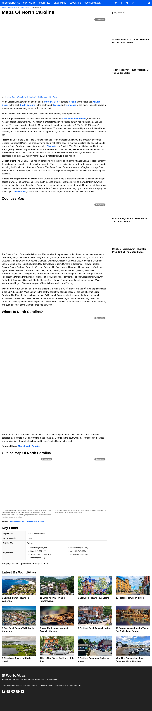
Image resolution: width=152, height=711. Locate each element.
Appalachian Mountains (74, 119)
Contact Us (11, 685)
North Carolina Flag (17, 521)
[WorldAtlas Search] (149, 3)
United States (51, 102)
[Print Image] (99, 19)
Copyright (26, 685)
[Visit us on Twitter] (13, 691)
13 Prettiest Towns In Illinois (130, 598)
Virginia (73, 102)
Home (4, 685)
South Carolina (27, 105)
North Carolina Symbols (35, 521)
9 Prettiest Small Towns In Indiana (95, 628)
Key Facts (53, 97)
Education (75, 3)
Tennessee (70, 105)
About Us (34, 685)
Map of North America (29, 446)
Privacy (19, 685)
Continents (29, 3)
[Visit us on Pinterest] (18, 691)
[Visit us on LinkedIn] (22, 691)
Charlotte (51, 146)
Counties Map (10, 97)
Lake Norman (19, 191)
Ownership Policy (75, 685)
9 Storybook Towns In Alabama (93, 598)
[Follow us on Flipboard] (3, 691)
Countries (44, 3)
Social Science (92, 3)
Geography (60, 3)
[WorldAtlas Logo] (11, 3)
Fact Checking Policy (46, 685)
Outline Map (42, 97)
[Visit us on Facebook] (8, 691)
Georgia (56, 105)
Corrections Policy (61, 685)
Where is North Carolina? (26, 97)
